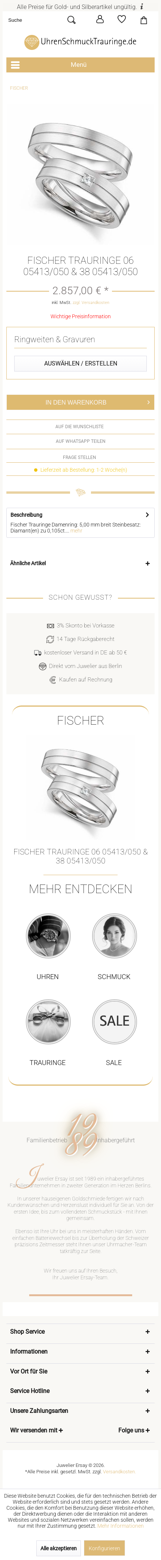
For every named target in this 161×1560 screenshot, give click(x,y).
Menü (48, 63)
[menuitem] (45, 19)
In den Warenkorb (98, 401)
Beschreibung (26, 515)
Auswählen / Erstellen (80, 363)
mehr (75, 531)
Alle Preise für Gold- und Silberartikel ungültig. (81, 7)
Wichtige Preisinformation (81, 316)
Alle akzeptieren (58, 1548)
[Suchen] (74, 19)
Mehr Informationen (120, 1526)
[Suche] (37, 19)
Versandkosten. (119, 1471)
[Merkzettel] (122, 19)
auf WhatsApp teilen (81, 441)
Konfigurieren (104, 1548)
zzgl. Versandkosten (91, 302)
